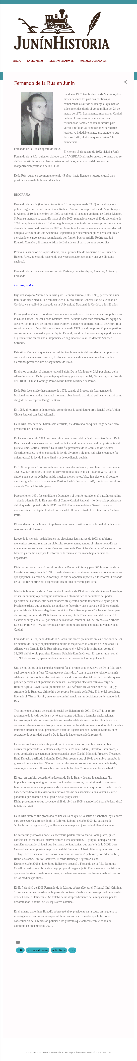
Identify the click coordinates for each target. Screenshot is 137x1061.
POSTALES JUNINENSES (93, 61)
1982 (20, 950)
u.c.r (72, 950)
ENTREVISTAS (35, 61)
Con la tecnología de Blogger (68, 1045)
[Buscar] (132, 9)
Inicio (17, 61)
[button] (126, 82)
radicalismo (59, 950)
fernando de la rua (37, 950)
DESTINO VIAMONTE (62, 61)
